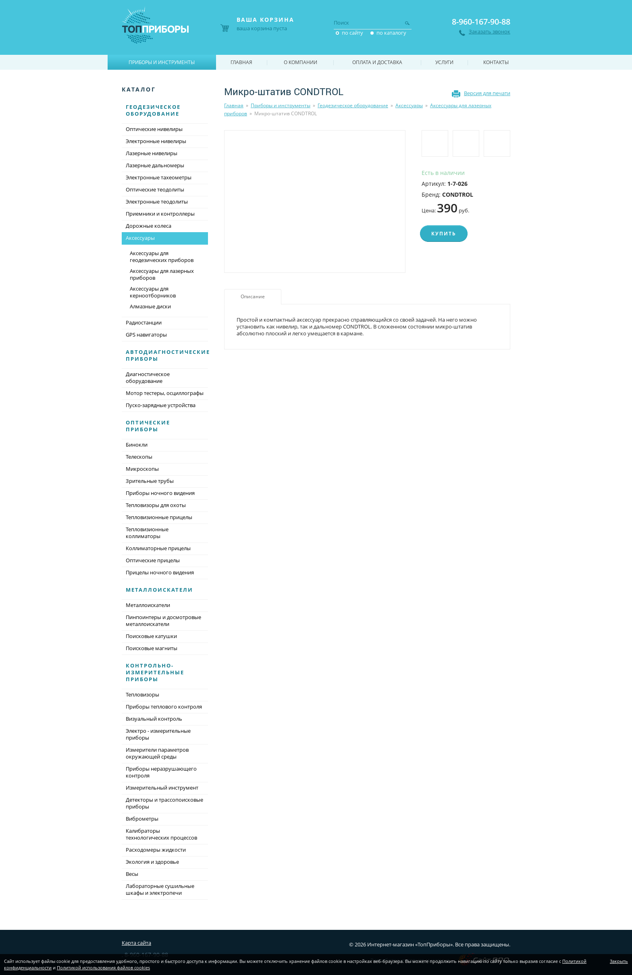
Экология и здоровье (152, 861)
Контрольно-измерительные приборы (155, 672)
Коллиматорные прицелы (158, 548)
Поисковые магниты (151, 648)
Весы (132, 873)
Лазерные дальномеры (155, 165)
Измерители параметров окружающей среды (157, 753)
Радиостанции (144, 322)
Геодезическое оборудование (353, 105)
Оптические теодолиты (155, 189)
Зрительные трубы (150, 480)
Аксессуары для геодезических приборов (161, 256)
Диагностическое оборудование (148, 377)
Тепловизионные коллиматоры (147, 533)
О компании (300, 62)
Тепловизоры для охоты (156, 505)
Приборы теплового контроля (164, 706)
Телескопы (139, 456)
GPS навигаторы (146, 334)
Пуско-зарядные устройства (160, 405)
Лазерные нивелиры (151, 153)
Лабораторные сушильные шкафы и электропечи (160, 889)
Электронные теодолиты (157, 201)
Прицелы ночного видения (160, 572)
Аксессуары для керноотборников (153, 292)
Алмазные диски (150, 306)
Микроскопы (142, 468)
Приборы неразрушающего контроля (161, 772)
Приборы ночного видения (160, 493)
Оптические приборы (148, 426)
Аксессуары (409, 105)
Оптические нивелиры (154, 129)
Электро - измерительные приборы (158, 734)
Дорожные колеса (148, 225)
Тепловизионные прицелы (159, 517)
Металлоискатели (159, 589)
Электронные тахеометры (158, 177)
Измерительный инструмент (162, 787)
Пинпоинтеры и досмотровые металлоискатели (163, 620)
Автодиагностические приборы (168, 355)
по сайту (352, 32)
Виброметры (142, 818)
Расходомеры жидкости (156, 849)
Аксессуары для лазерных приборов (162, 274)
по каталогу (391, 32)
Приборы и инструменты (280, 105)
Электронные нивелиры (156, 141)
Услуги (444, 62)
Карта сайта (136, 942)
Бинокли (137, 444)
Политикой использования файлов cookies (103, 968)
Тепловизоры (142, 694)
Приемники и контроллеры (160, 213)
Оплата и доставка (377, 62)
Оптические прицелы (153, 560)
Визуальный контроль (154, 718)
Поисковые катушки (151, 636)
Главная (233, 105)
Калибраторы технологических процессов (161, 834)
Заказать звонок (489, 31)
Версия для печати (487, 93)
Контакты (496, 62)
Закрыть (619, 961)
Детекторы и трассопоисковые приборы (164, 803)
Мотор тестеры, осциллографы (165, 393)
